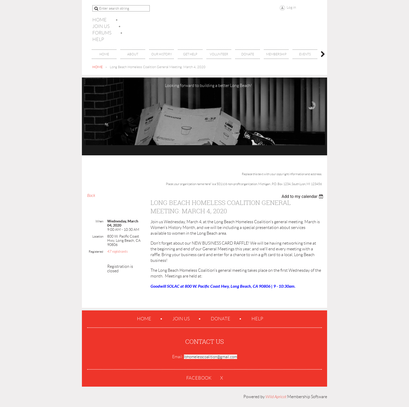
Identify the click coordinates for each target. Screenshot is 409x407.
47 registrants (117, 251)
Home (99, 19)
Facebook (199, 378)
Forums (101, 33)
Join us (101, 26)
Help (98, 39)
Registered (96, 251)
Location (97, 236)
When (99, 221)
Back (91, 195)
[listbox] (302, 196)
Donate (220, 318)
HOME (97, 67)
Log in (291, 7)
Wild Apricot (276, 396)
